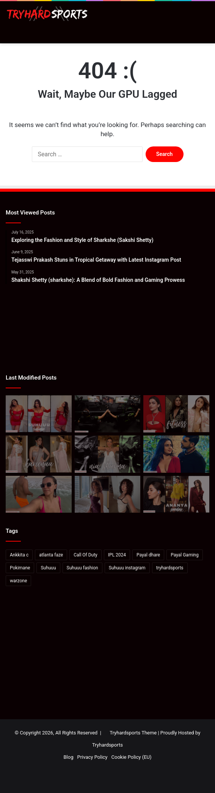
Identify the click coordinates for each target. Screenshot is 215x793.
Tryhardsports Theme (133, 733)
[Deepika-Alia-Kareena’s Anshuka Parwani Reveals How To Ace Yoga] (176, 413)
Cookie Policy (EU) (131, 757)
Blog (68, 757)
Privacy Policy (92, 757)
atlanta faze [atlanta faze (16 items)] (51, 555)
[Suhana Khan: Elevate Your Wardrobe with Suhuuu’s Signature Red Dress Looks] (39, 413)
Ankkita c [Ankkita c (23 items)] (19, 555)
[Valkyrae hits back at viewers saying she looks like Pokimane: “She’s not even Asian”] (108, 494)
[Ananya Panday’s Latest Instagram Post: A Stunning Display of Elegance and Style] (176, 494)
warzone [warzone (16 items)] (18, 580)
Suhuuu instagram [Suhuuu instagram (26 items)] (127, 568)
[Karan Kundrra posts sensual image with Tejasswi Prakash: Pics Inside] (176, 454)
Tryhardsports (107, 745)
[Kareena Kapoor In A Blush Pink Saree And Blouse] (39, 454)
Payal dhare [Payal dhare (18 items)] (148, 555)
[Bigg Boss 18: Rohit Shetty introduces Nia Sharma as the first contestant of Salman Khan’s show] (108, 454)
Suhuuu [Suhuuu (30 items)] (48, 568)
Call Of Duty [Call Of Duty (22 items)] (85, 555)
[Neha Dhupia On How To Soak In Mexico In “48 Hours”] (39, 494)
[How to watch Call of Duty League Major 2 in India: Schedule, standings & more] (108, 413)
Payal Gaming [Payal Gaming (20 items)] (184, 555)
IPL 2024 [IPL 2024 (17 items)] (117, 555)
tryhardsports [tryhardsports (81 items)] (170, 568)
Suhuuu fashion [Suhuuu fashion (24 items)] (82, 568)
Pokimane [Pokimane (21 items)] (20, 568)
